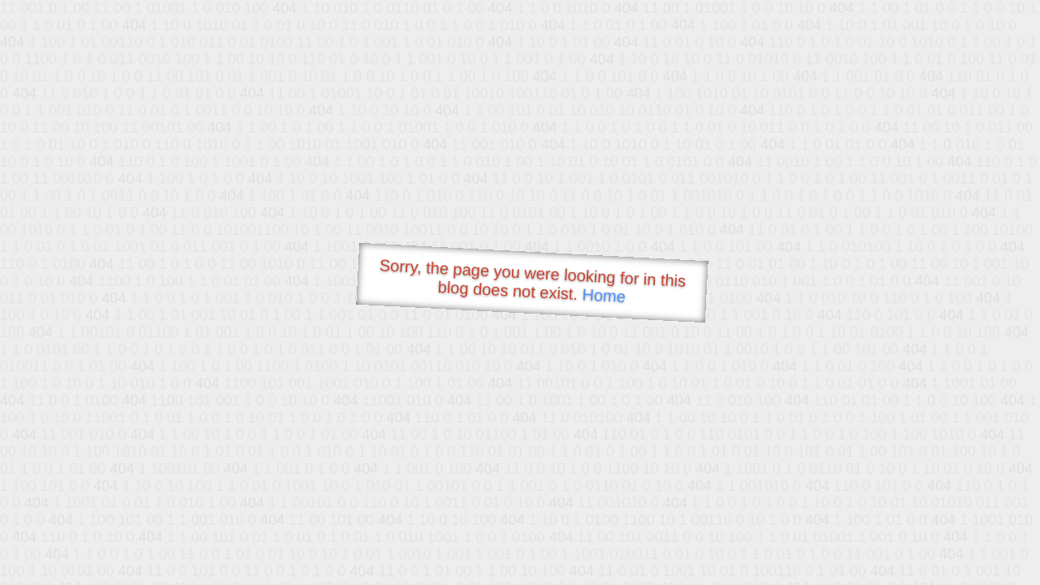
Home (604, 295)
